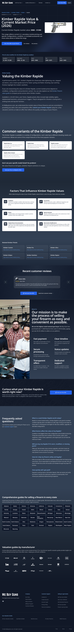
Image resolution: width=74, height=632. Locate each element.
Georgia (15, 509)
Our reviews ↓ (27, 43)
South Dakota (6, 525)
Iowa (59, 509)
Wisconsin (6, 529)
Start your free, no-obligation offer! (13, 170)
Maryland (32, 513)
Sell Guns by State (62, 604)
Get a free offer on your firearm (11, 43)
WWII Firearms (63, 618)
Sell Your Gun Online (62, 597)
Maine (24, 513)
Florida (6, 509)
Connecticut (59, 506)
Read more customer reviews (46, 293)
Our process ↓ (35, 43)
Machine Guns (34, 618)
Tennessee (15, 525)
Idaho (32, 509)
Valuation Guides (6, 12)
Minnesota (59, 513)
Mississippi (68, 513)
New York (67, 517)
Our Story (27, 597)
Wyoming (15, 529)
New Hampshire (40, 517)
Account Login (45, 602)
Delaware (67, 506)
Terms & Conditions (46, 607)
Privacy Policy (45, 604)
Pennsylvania (50, 522)
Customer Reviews (29, 606)
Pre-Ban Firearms (49, 618)
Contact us (47, 2)
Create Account (45, 599)
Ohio (24, 522)
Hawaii (24, 509)
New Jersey (50, 517)
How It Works (28, 599)
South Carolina (68, 522)
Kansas (68, 509)
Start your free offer (28, 293)
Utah (32, 525)
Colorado (50, 506)
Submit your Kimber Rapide (42, 107)
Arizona (24, 506)
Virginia (50, 525)
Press (57, 629)
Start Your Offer (62, 2)
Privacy (70, 629)
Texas (23, 525)
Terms (63, 629)
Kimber (23, 12)
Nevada (33, 517)
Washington (59, 525)
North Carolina (6, 522)
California (41, 506)
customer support (9, 426)
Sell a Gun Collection (62, 599)
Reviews (40, 2)
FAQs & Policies (28, 601)
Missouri (6, 517)
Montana (15, 517)
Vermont (41, 525)
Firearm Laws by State (63, 607)
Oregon (41, 522)
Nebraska (23, 517)
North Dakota (15, 522)
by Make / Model (15, 12)
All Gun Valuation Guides (7, 618)
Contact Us (44, 597)
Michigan (50, 513)
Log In (69, 2)
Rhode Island (58, 522)
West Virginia (67, 525)
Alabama (6, 506)
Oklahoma (32, 522)
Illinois (41, 509)
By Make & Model (20, 618)
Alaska (15, 506)
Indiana (50, 509)
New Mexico (59, 517)
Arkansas (32, 506)
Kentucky (6, 513)
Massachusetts (41, 513)
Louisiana (15, 513)
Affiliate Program (29, 603)
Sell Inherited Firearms (63, 602)
